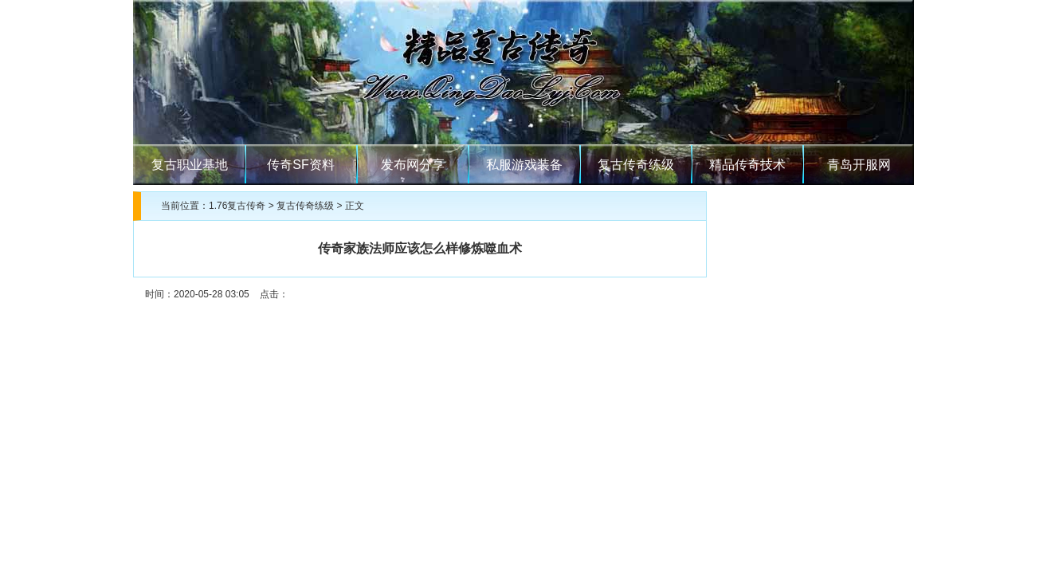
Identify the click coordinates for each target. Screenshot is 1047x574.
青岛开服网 (859, 164)
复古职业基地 (189, 164)
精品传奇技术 (747, 164)
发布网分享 (413, 164)
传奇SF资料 (300, 164)
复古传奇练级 (636, 164)
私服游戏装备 (524, 164)
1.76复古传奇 (237, 205)
